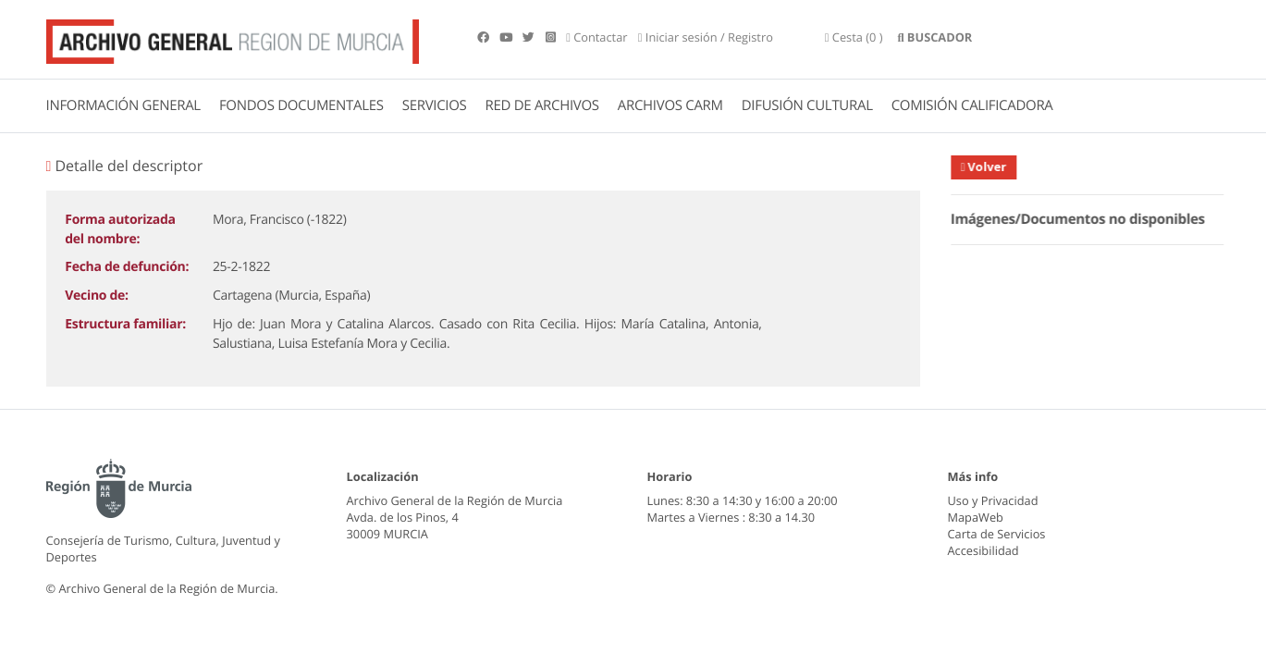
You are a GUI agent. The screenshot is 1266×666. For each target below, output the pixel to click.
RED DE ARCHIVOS (542, 105)
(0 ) (854, 37)
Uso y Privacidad (993, 500)
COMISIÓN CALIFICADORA (972, 105)
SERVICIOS (434, 105)
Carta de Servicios (997, 533)
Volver (992, 166)
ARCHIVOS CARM (670, 105)
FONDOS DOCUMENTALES (301, 105)
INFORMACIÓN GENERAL (123, 105)
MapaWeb (975, 517)
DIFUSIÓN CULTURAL (807, 105)
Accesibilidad (983, 550)
